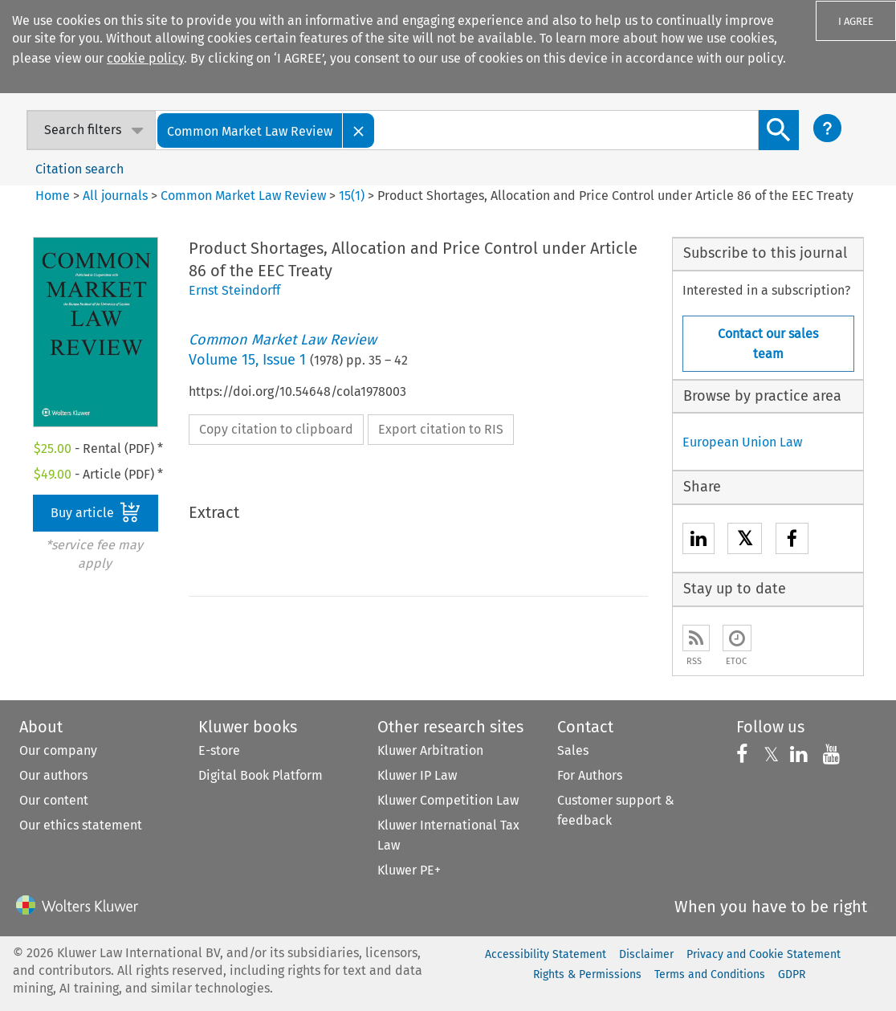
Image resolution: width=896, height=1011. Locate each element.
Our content (53, 800)
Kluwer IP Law (417, 775)
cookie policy (145, 58)
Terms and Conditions (709, 974)
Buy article (96, 512)
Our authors (53, 775)
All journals (117, 195)
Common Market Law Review (243, 195)
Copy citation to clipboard (276, 429)
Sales (573, 750)
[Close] (359, 130)
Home (52, 195)
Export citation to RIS (440, 429)
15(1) (352, 195)
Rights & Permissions (587, 974)
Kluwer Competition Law (448, 800)
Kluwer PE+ (409, 870)
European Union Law (742, 442)
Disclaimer (646, 954)
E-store (219, 750)
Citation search (79, 169)
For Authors (589, 775)
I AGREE (856, 21)
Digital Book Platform (260, 775)
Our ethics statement (80, 825)
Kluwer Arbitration (430, 750)
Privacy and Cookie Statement (763, 954)
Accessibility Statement (545, 954)
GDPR (791, 974)
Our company (58, 750)
